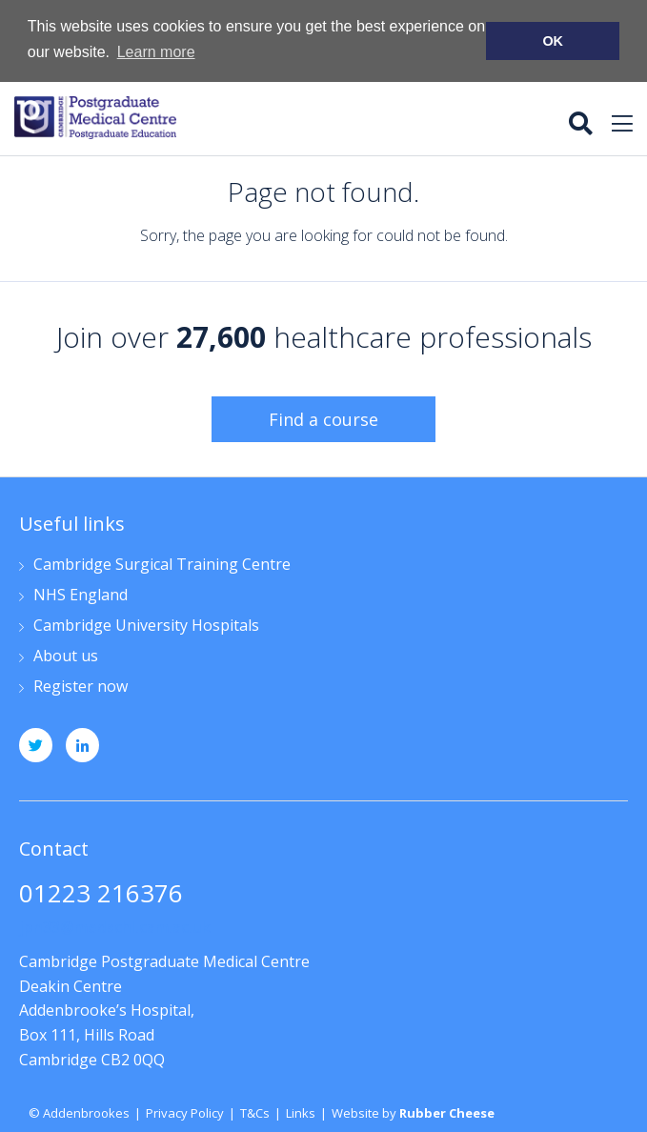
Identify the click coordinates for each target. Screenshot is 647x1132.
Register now (80, 686)
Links (300, 1112)
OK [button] (552, 41)
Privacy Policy (185, 1112)
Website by (413, 1112)
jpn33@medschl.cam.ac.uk (115, 926)
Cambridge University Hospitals (146, 626)
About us (65, 656)
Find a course (323, 418)
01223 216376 (101, 894)
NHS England (80, 595)
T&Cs (255, 1112)
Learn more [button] (156, 52)
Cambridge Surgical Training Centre (162, 565)
